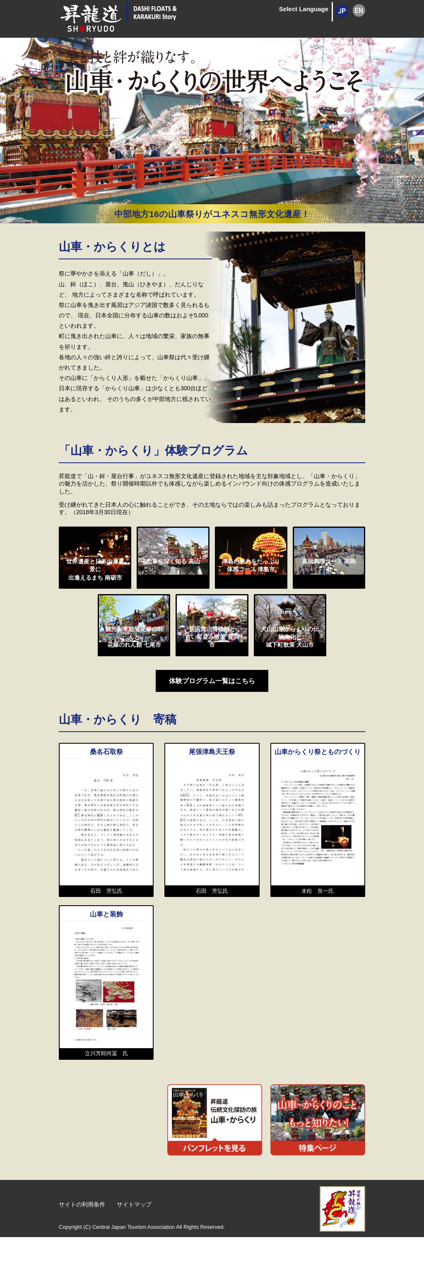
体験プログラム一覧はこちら (212, 715)
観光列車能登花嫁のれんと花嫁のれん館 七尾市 (134, 676)
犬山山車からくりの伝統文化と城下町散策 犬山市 (290, 676)
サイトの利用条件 (80, 1237)
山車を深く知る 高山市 (173, 582)
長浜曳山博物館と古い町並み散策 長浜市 (212, 672)
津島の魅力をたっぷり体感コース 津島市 (251, 586)
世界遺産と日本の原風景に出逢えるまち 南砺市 (95, 590)
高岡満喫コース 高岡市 (329, 582)
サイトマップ (129, 1237)
